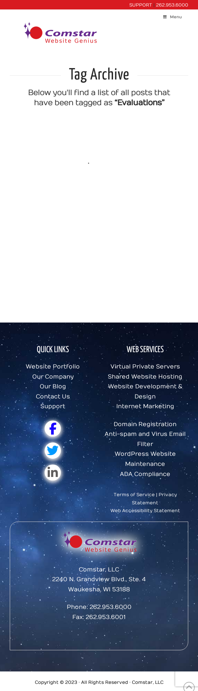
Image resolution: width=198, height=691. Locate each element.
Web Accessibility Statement (145, 510)
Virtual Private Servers (145, 366)
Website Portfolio (53, 366)
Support (52, 406)
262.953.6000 (172, 5)
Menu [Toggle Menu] (172, 17)
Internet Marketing (145, 406)
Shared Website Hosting (145, 376)
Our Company (53, 376)
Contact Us (53, 396)
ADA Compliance (145, 474)
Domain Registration (145, 424)
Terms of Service (134, 494)
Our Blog (53, 386)
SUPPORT (140, 5)
